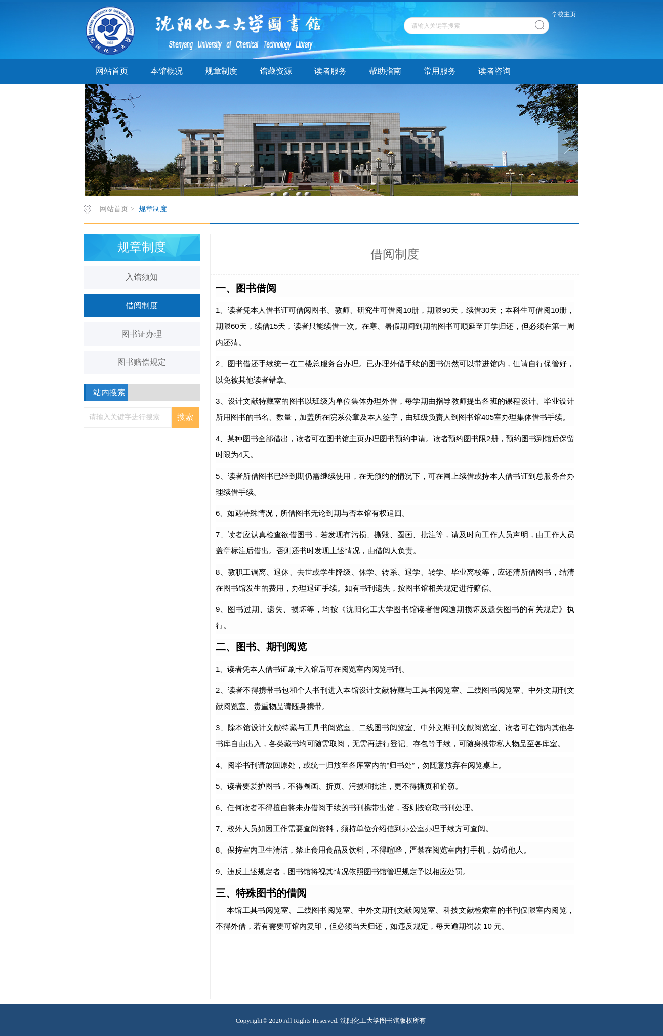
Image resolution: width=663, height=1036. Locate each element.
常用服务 (440, 71)
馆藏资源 (276, 71)
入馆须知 (142, 277)
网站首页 (112, 71)
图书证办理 (141, 333)
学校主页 (564, 14)
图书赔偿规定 (141, 362)
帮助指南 (385, 71)
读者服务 (330, 71)
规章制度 (221, 71)
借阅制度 (142, 305)
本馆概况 (166, 71)
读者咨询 (494, 71)
